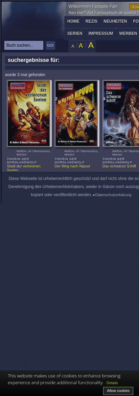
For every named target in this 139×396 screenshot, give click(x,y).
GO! (50, 45)
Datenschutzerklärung (113, 195)
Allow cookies (118, 391)
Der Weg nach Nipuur (72, 166)
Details (112, 383)
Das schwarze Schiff (119, 166)
